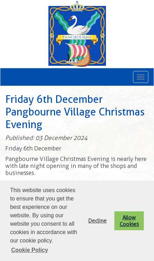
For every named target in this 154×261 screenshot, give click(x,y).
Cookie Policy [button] (29, 250)
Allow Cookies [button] (129, 220)
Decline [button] (97, 220)
